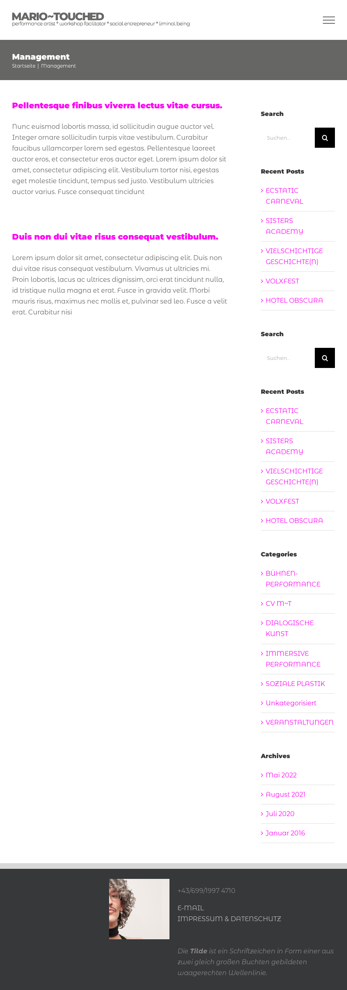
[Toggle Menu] (329, 20)
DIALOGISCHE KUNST (290, 628)
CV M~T (278, 604)
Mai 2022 (281, 775)
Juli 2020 (280, 814)
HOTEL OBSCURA (294, 300)
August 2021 (286, 794)
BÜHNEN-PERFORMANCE (293, 579)
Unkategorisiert (291, 703)
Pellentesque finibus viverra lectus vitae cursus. (117, 105)
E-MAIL (191, 908)
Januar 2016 (285, 833)
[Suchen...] (288, 138)
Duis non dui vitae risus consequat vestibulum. (115, 237)
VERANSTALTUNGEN (298, 722)
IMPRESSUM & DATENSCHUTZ (229, 919)
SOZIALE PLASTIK (295, 684)
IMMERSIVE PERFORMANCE (293, 659)
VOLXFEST (282, 281)
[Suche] (325, 138)
